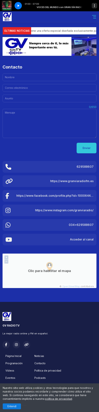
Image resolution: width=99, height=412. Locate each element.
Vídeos (9, 370)
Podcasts (40, 377)
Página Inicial (13, 355)
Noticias (39, 355)
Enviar (86, 147)
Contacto (40, 363)
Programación (14, 363)
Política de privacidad (47, 370)
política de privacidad (58, 398)
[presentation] (30, 148)
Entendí (11, 406)
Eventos (10, 377)
